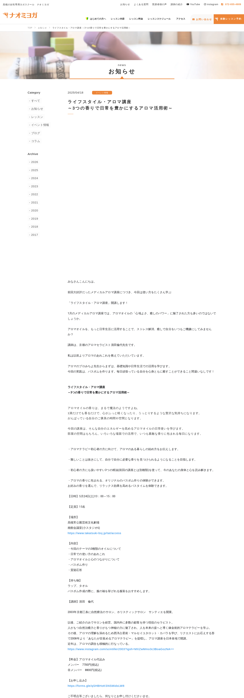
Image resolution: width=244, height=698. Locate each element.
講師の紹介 (177, 4)
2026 (33, 162)
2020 (33, 210)
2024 (33, 178)
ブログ (34, 133)
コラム (34, 141)
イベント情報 (39, 124)
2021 (33, 202)
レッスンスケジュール (179, 667)
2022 (33, 194)
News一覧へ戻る (139, 598)
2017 (33, 234)
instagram (211, 4)
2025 (33, 170)
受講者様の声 (159, 4)
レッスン (36, 116)
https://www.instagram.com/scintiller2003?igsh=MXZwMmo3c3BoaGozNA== (121, 505)
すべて (34, 100)
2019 (33, 218)
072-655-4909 (231, 4)
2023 (33, 186)
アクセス (209, 667)
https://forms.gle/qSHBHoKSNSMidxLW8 (96, 541)
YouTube (193, 4)
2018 (33, 226)
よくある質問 (141, 4)
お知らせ (125, 4)
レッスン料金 (145, 667)
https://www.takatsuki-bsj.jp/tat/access (94, 389)
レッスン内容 (118, 667)
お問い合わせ (202, 19)
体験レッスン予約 (231, 18)
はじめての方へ (89, 667)
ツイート (207, 584)
